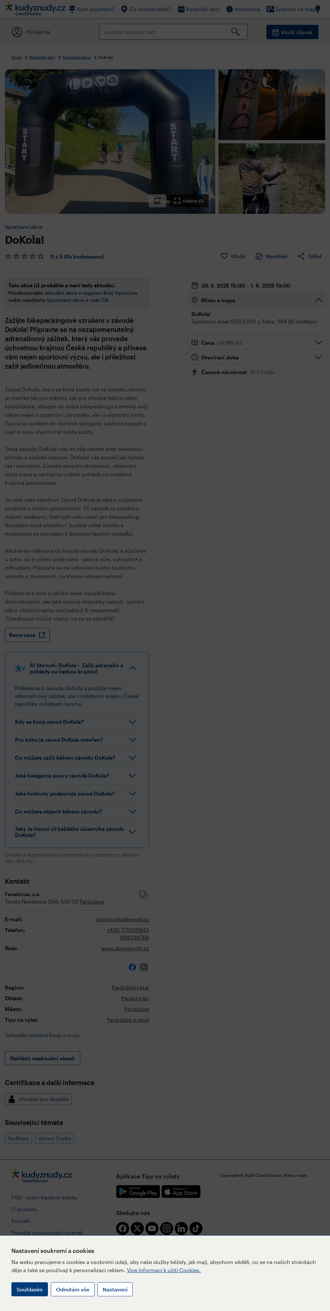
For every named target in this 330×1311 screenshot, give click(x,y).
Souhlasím (30, 1289)
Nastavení (115, 1289)
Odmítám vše (72, 1289)
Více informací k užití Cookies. (164, 1270)
